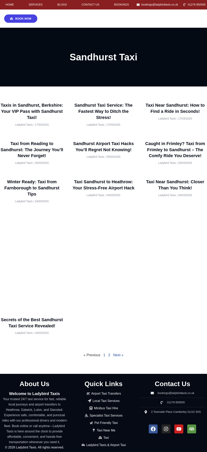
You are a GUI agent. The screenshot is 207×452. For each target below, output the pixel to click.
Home (10, 4)
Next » (118, 355)
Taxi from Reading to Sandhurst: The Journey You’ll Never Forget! (32, 149)
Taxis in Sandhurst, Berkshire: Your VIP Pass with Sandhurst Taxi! (32, 111)
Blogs (62, 4)
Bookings (121, 4)
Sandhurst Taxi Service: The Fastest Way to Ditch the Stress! (103, 111)
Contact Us (90, 4)
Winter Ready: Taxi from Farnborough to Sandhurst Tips (31, 188)
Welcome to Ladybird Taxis (34, 393)
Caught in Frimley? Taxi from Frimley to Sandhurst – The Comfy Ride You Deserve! (175, 149)
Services (36, 4)
